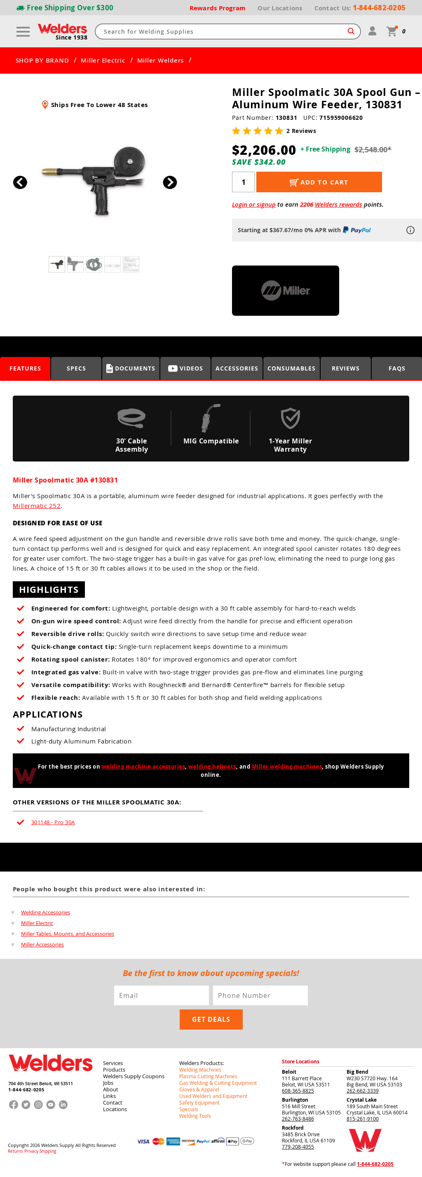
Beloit (289, 1071)
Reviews (346, 368)
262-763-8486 (298, 1118)
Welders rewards (338, 204)
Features (25, 368)
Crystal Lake (362, 1099)
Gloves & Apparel (199, 1089)
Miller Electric (103, 60)
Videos (185, 368)
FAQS (397, 368)
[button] (170, 182)
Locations (115, 1109)
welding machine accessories (143, 766)
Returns (15, 1151)
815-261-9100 (363, 1118)
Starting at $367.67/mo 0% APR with (305, 230)
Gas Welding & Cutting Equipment (218, 1082)
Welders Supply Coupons (133, 1076)
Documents (130, 368)
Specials (188, 1109)
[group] (95, 180)
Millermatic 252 (37, 505)
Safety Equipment (199, 1102)
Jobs (108, 1082)
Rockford (293, 1127)
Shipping (48, 1151)
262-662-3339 (363, 1090)
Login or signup (254, 204)
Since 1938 (72, 37)
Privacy (31, 1151)
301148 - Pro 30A (53, 822)
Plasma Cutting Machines (208, 1076)
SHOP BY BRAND (42, 60)
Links (109, 1096)
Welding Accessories (45, 912)
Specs (76, 368)
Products (114, 1069)
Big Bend (357, 1071)
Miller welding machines (287, 766)
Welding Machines (200, 1069)
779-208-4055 (298, 1146)
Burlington (295, 1099)
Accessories (237, 368)
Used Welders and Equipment (213, 1096)
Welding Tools (195, 1115)
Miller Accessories (42, 944)
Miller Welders (160, 60)
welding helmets (212, 766)
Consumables (291, 368)
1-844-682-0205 (26, 1089)
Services (113, 1063)
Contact (112, 1102)
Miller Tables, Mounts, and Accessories (67, 933)
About (110, 1089)
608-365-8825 (298, 1090)
